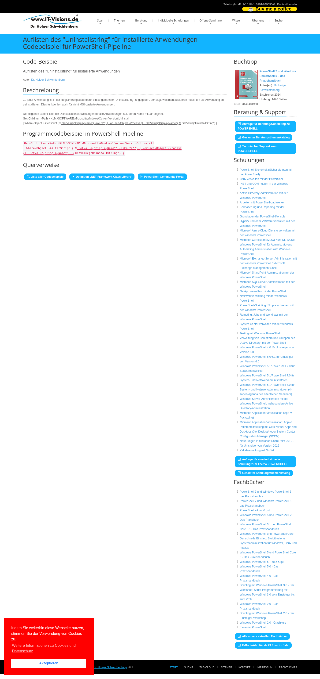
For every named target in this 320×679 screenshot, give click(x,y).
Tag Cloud (207, 667)
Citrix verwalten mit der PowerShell (261, 179)
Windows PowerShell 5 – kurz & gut (262, 561)
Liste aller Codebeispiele (45, 176)
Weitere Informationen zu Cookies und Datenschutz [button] (44, 648)
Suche (279, 20)
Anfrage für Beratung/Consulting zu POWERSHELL (264, 126)
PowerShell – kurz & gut (255, 510)
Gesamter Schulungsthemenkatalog (264, 473)
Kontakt (244, 667)
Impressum (264, 667)
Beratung (141, 20)
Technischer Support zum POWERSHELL (257, 149)
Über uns (258, 20)
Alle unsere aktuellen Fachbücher (262, 636)
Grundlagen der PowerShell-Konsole (263, 216)
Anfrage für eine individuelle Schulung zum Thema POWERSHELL (262, 462)
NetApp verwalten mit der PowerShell (263, 291)
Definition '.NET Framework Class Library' (102, 176)
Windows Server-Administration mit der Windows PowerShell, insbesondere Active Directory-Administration (266, 403)
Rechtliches (288, 667)
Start (100, 20)
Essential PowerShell (253, 627)
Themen (119, 20)
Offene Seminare (211, 20)
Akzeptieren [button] (48, 663)
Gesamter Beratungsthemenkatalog (264, 137)
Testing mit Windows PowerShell (260, 333)
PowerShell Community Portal (162, 176)
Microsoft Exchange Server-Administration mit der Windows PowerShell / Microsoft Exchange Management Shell (268, 263)
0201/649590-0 (265, 4)
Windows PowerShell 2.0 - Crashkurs (263, 622)
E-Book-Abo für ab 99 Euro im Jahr (263, 645)
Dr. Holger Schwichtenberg (48, 79)
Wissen (237, 20)
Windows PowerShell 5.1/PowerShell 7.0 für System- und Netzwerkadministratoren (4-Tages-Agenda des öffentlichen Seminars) (267, 389)
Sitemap (226, 667)
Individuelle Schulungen (173, 20)
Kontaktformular (287, 4)
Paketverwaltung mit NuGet (257, 450)
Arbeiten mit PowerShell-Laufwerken (262, 202)
